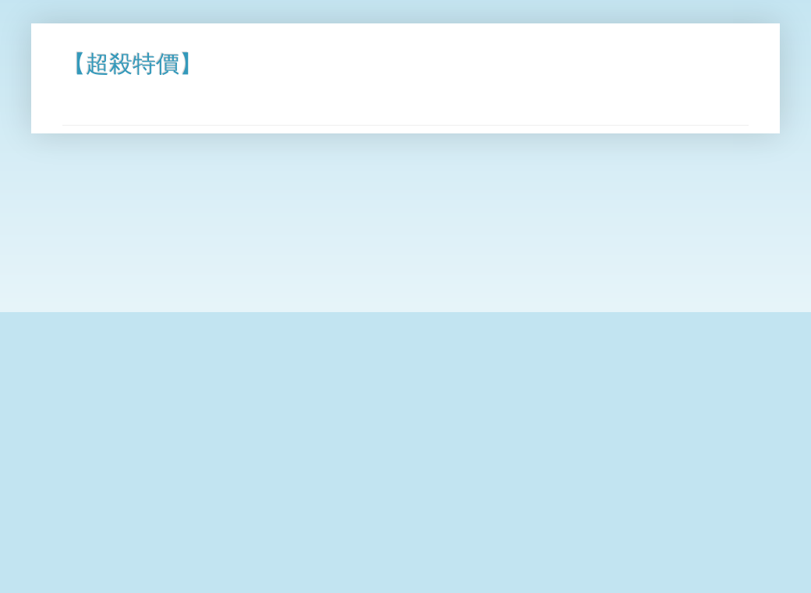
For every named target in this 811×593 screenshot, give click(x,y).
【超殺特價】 (132, 63)
